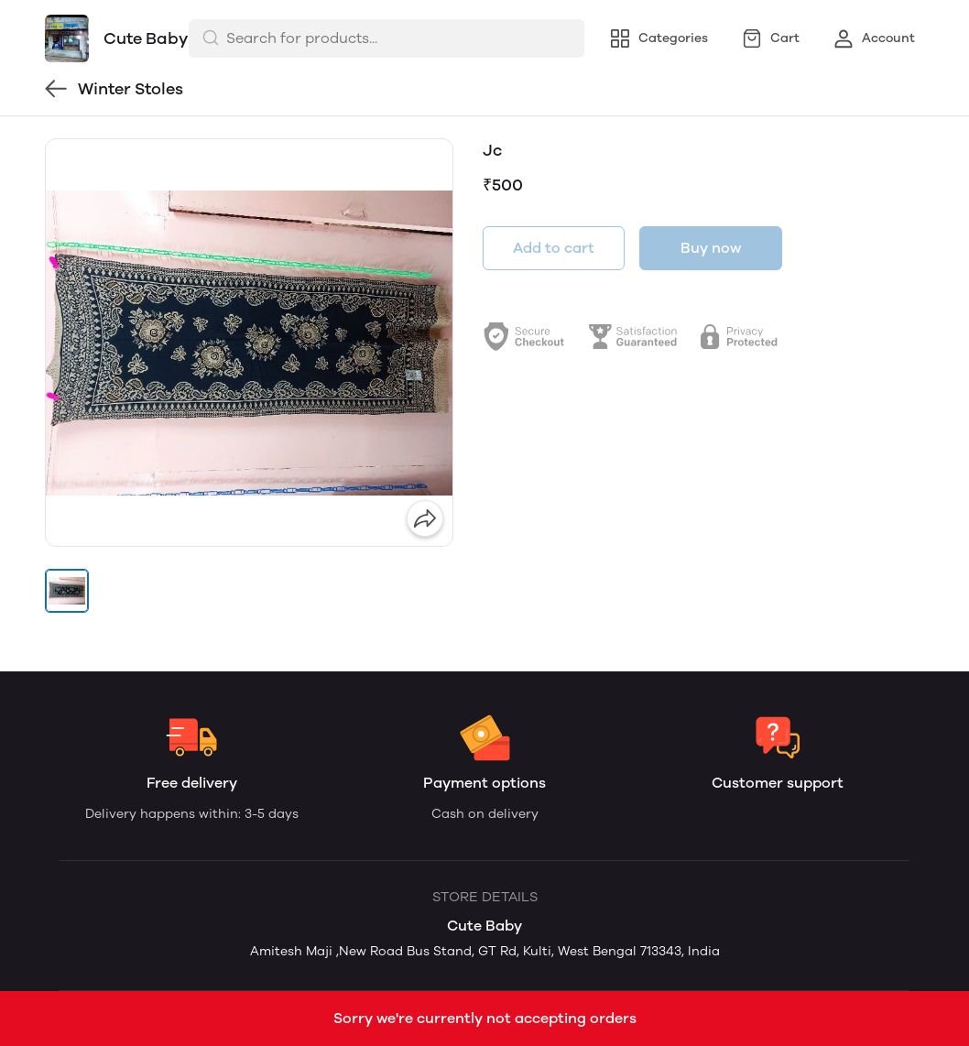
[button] (67, 591)
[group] (249, 342)
